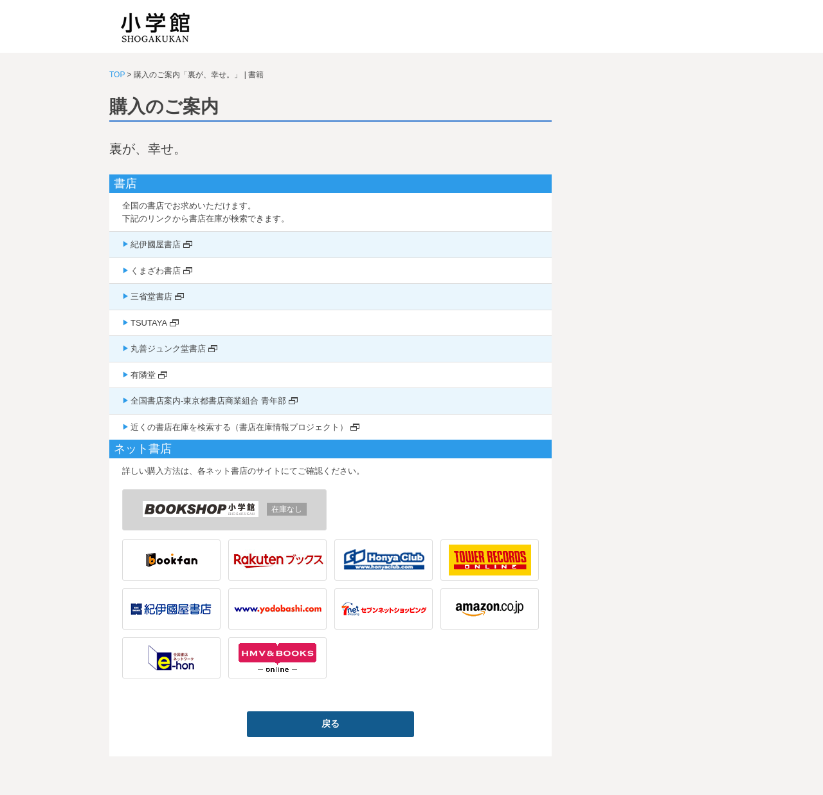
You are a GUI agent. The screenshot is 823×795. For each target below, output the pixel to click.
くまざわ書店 (156, 271)
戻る (330, 723)
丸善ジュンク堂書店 (168, 348)
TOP (117, 74)
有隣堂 (143, 375)
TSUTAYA (149, 323)
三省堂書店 (151, 296)
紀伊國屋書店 (156, 244)
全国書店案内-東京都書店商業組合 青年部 (208, 401)
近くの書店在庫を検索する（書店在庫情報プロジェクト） (239, 427)
